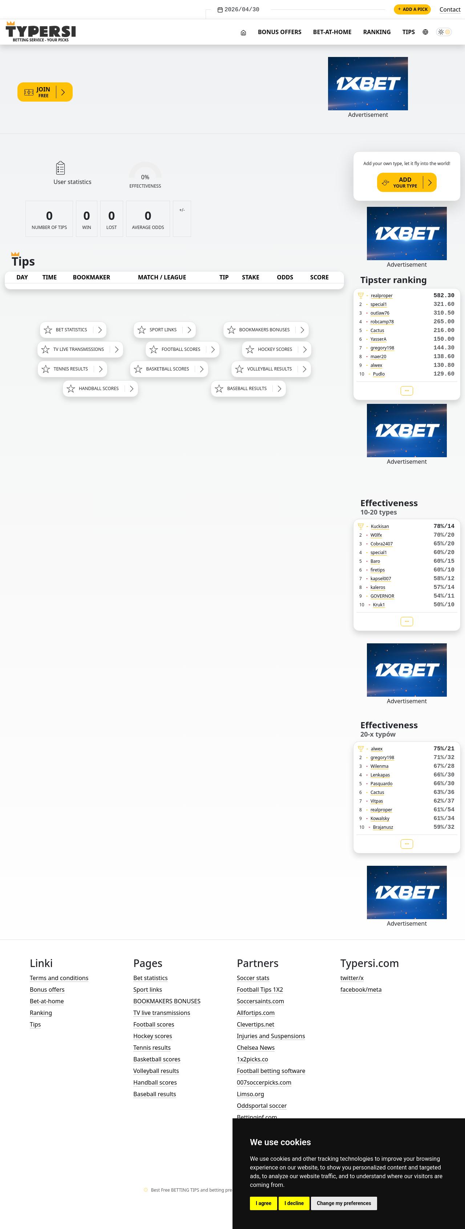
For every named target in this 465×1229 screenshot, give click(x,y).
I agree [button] (263, 1203)
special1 (379, 304)
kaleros (378, 587)
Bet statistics (150, 978)
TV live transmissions (161, 1013)
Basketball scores (157, 1059)
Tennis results (152, 1048)
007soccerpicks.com (264, 1082)
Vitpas (377, 801)
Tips (409, 32)
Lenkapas (380, 775)
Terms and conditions (59, 978)
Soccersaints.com (260, 1001)
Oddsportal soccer (262, 1106)
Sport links (147, 990)
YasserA (379, 339)
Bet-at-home (332, 32)
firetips (378, 570)
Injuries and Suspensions (271, 1036)
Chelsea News (256, 1048)
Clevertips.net (255, 1024)
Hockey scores (152, 1036)
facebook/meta (361, 990)
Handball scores (155, 1082)
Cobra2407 (382, 544)
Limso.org (250, 1094)
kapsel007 (381, 578)
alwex (376, 365)
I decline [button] (294, 1203)
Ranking (377, 32)
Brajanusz (383, 827)
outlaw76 (380, 313)
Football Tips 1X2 (260, 990)
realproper (382, 295)
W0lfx (376, 535)
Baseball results (154, 1094)
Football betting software (271, 1071)
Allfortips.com (256, 1013)
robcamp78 (382, 322)
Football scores (153, 1024)
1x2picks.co (252, 1059)
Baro (375, 561)
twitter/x (352, 978)
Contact (450, 9)
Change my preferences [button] (344, 1203)
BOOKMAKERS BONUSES (167, 1001)
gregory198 (382, 348)
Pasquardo (382, 784)
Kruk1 (379, 605)
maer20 (378, 356)
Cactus (377, 330)
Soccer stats (253, 978)
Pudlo (379, 374)
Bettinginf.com (257, 1117)
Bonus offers (280, 32)
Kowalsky (380, 818)
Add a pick (412, 9)
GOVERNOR (382, 596)
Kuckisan (380, 526)
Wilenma (380, 766)
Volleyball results (156, 1071)
